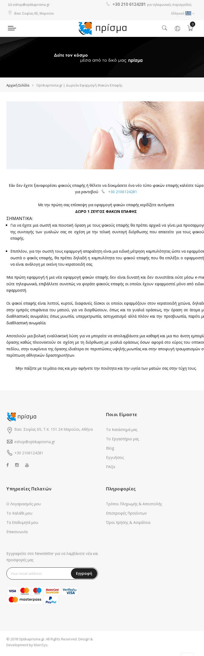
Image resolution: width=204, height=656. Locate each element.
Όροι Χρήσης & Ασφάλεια (128, 525)
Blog (110, 451)
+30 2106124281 (122, 194)
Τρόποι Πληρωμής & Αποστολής (134, 506)
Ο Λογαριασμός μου (23, 506)
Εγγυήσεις (115, 460)
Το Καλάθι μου (19, 516)
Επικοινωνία (17, 534)
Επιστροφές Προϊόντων (126, 516)
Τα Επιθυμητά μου (22, 525)
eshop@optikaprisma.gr (31, 4)
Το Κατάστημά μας (121, 432)
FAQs (110, 469)
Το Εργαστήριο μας (122, 441)
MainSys (41, 647)
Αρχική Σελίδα (17, 88)
